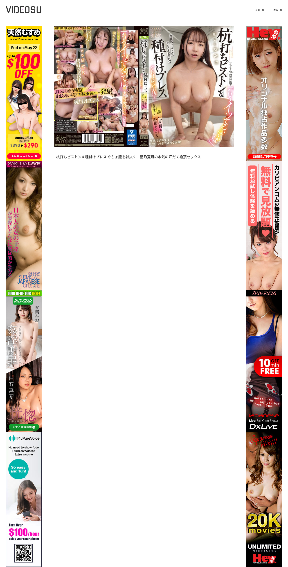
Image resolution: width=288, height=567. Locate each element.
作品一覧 (277, 10)
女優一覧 (259, 10)
